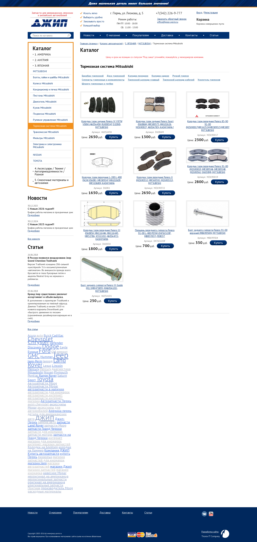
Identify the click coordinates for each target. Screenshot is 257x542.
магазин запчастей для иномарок (46, 458)
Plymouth (61, 372)
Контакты (191, 35)
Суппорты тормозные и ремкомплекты (103, 79)
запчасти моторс (40, 434)
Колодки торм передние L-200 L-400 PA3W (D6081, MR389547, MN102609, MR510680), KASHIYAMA (102, 180)
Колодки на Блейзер (43, 447)
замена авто (47, 422)
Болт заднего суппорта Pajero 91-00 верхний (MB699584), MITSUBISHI (207, 232)
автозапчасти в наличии (46, 389)
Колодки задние (160, 75)
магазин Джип (61, 466)
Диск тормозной (116, 75)
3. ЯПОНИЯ (130, 43)
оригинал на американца (46, 482)
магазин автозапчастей (43, 465)
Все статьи (33, 329)
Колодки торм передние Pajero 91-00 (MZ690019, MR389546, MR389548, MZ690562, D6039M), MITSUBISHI (207, 169)
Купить (113, 137)
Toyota (44, 379)
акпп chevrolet (38, 404)
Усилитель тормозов (209, 79)
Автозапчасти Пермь (55, 401)
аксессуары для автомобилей (44, 409)
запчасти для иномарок (45, 431)
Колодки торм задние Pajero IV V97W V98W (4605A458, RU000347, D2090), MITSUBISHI (101, 124)
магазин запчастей (42, 470)
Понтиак (34, 488)
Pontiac (33, 375)
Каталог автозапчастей (111, 43)
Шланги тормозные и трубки (97, 83)
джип (44, 417)
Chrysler (38, 342)
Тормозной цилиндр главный (143, 79)
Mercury (33, 369)
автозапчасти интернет (45, 395)
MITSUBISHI (144, 43)
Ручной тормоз (180, 75)
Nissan (48, 372)
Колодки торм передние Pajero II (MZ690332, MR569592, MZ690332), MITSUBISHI (154, 180)
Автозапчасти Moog (42, 383)
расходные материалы (44, 491)
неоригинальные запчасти (47, 479)
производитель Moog (57, 488)
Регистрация (211, 12)
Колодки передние (138, 75)
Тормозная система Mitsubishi (106, 66)
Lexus (47, 366)
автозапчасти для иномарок (49, 392)
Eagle (64, 347)
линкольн (45, 457)
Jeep (60, 355)
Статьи (214, 35)
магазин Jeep (37, 463)
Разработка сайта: (210, 531)
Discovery (34, 347)
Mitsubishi (35, 372)
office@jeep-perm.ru (167, 22)
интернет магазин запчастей (49, 444)
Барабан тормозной (93, 75)
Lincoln (57, 366)
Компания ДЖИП (56, 450)
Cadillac (57, 335)
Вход (199, 12)
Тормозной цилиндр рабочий (178, 79)
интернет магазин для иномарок (45, 439)
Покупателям (140, 35)
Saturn (62, 375)
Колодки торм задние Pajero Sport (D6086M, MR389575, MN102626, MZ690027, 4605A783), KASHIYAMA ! (155, 124)
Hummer (46, 357)
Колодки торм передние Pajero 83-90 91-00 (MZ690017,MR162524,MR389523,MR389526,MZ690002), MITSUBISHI (215, 126)
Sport (32, 380)
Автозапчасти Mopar (43, 386)
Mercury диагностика (55, 369)
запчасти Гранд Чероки (45, 429)
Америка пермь (60, 411)
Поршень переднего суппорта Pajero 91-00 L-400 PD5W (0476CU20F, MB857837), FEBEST (155, 233)
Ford (45, 350)
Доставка (167, 35)
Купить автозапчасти (43, 453)
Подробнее (34, 215)
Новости (88, 35)
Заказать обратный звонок (172, 19)
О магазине (113, 35)
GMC (34, 356)
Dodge (50, 346)
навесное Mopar (54, 473)
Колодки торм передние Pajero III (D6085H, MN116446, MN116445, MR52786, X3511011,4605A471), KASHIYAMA (101, 235)
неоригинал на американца (48, 476)
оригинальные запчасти (45, 485)
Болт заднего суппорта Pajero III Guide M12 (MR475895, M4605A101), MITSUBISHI (102, 288)
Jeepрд (48, 361)
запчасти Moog (55, 425)
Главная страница (89, 43)
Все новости (34, 238)
